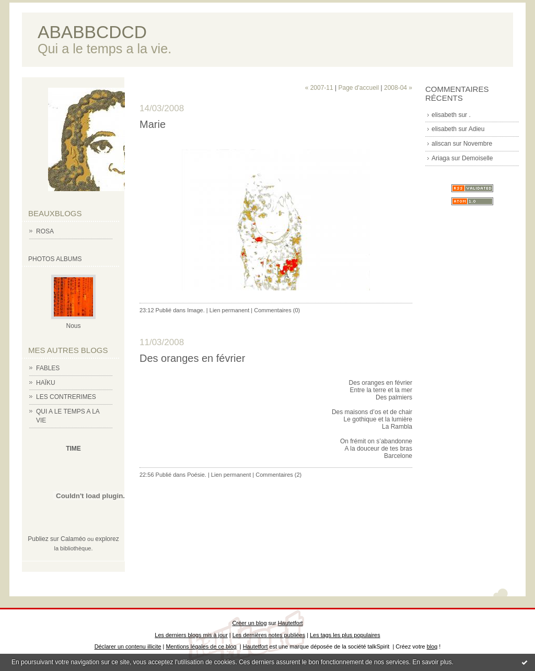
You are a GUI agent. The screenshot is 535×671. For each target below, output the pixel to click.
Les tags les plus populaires (345, 635)
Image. (196, 310)
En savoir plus (431, 662)
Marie (152, 124)
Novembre (477, 143)
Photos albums (55, 259)
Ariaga (441, 158)
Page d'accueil (358, 87)
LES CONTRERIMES (66, 397)
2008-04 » (398, 87)
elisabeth (444, 115)
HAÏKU (45, 382)
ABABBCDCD (92, 32)
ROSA (45, 231)
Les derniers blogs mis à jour (191, 635)
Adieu (477, 129)
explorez (107, 539)
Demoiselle (477, 158)
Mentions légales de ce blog (201, 646)
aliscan (441, 143)
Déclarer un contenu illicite (128, 646)
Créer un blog (249, 623)
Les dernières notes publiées (268, 635)
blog (432, 646)
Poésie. (196, 475)
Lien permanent (229, 310)
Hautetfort (290, 623)
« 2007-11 (319, 87)
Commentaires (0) (277, 310)
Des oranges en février (192, 358)
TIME (73, 448)
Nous (73, 325)
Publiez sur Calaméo (57, 539)
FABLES (48, 368)
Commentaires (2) (278, 475)
